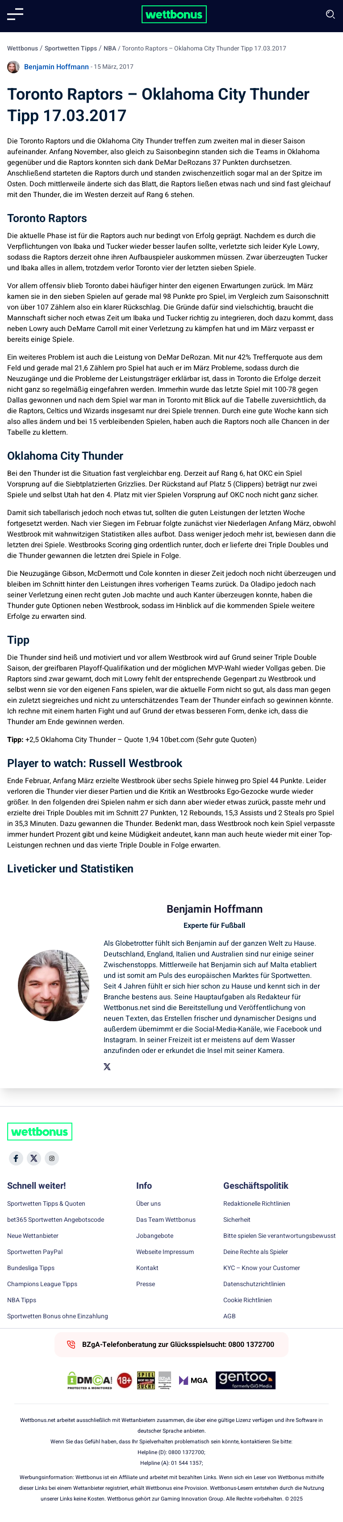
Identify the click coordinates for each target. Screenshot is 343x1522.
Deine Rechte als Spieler (255, 1252)
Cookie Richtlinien (247, 1300)
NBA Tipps (21, 1300)
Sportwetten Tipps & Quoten (46, 1203)
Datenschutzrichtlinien (254, 1284)
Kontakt (147, 1268)
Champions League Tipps (42, 1284)
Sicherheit (237, 1220)
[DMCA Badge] (89, 1380)
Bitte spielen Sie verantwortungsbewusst (279, 1236)
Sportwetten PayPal (35, 1252)
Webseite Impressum (165, 1252)
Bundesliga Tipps (30, 1268)
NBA (110, 48)
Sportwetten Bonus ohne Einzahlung (57, 1316)
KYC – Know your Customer (261, 1268)
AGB (229, 1316)
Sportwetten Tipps (71, 48)
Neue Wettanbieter (33, 1236)
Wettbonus (22, 48)
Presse (145, 1284)
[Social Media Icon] (16, 1158)
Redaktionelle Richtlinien (256, 1203)
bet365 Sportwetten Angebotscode (55, 1220)
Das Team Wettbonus (166, 1220)
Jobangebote (154, 1236)
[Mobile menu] (15, 14)
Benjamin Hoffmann (56, 67)
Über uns (148, 1203)
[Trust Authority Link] (165, 1380)
